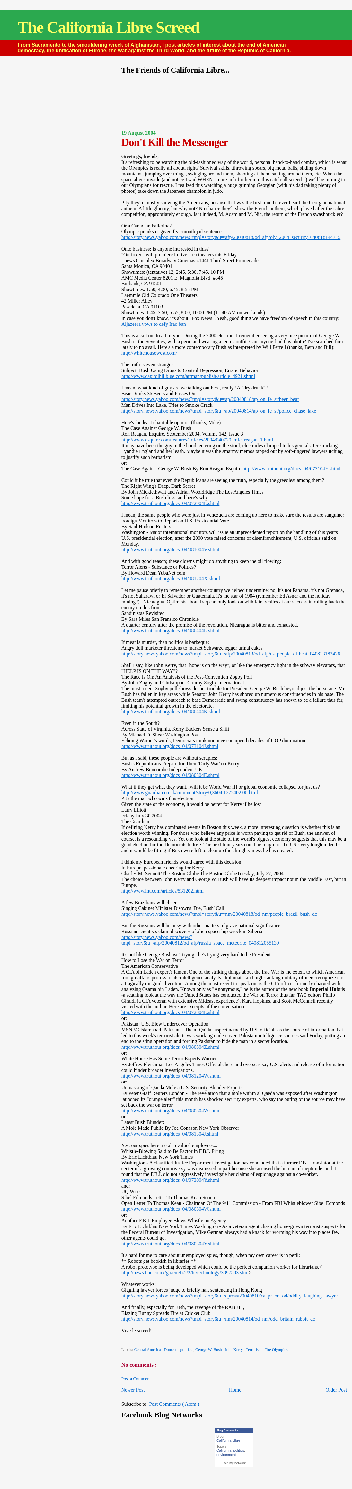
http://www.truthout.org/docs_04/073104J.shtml (169, 746)
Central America (148, 1349)
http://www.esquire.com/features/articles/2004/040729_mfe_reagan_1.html (197, 439)
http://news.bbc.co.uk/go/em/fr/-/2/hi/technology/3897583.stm (184, 1272)
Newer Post (133, 1390)
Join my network (234, 1463)
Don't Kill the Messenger (174, 142)
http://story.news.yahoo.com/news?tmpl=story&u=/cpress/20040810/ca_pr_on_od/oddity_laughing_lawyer (229, 1295)
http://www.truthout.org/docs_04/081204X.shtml (170, 578)
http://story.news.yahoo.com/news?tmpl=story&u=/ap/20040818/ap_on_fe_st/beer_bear (210, 399)
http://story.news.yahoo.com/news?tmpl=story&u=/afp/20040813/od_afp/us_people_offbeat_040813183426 (230, 653)
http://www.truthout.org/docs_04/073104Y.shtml (291, 468)
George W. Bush (209, 1349)
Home (235, 1390)
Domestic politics (178, 1349)
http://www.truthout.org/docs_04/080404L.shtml (170, 630)
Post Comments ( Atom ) (174, 1404)
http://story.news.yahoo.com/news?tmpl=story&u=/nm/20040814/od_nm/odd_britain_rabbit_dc (218, 1319)
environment (226, 1455)
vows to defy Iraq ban (163, 324)
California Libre (228, 1440)
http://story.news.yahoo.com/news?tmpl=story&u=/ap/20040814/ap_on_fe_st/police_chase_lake (218, 411)
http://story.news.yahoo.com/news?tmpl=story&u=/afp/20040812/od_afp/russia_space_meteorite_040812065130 (200, 940)
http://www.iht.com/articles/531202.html (162, 891)
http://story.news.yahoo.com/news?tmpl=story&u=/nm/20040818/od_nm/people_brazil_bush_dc (219, 914)
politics (238, 1450)
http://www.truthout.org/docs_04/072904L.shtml (170, 503)
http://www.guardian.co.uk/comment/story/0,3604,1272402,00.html (189, 792)
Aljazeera (131, 324)
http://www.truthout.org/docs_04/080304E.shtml (170, 775)
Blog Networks (227, 1430)
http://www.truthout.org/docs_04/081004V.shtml (170, 549)
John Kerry (234, 1349)
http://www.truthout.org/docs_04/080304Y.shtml (170, 1243)
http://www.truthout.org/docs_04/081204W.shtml (171, 1076)
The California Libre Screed (108, 27)
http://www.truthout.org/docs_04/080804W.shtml (171, 1110)
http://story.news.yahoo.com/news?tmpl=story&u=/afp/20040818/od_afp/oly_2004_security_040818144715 (231, 237)
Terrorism (254, 1349)
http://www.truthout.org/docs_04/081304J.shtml (169, 1134)
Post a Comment (136, 1379)
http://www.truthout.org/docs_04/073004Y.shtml (170, 1180)
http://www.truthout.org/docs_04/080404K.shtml (170, 711)
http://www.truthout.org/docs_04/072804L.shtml (170, 1012)
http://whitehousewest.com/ (149, 353)
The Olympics (276, 1349)
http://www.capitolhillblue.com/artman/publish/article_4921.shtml (188, 376)
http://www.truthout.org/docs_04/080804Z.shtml (170, 1047)
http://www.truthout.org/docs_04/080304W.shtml (171, 1209)
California (223, 1450)
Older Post (336, 1390)
